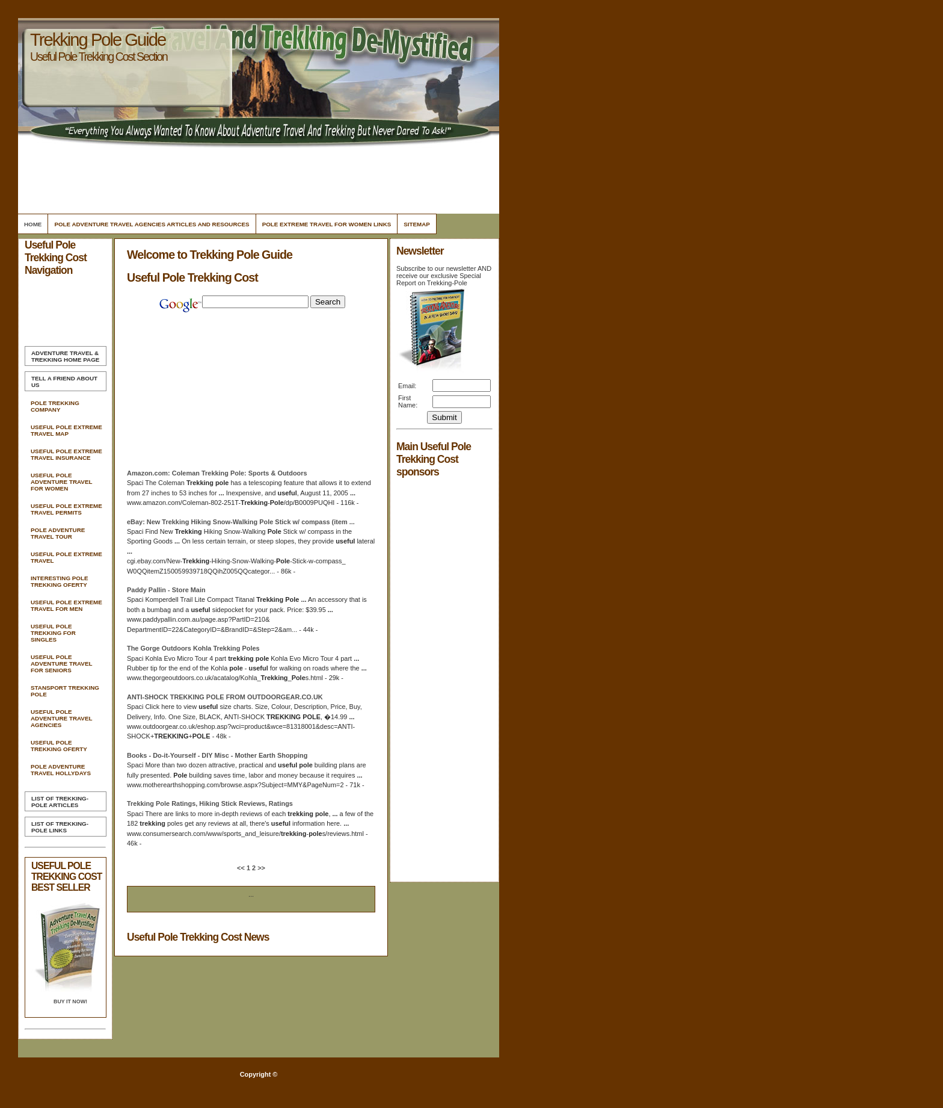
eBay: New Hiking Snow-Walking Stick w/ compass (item (241, 521)
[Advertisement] (257, 177)
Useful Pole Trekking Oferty (59, 745)
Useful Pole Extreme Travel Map (66, 430)
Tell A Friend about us (64, 381)
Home (32, 224)
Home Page (65, 356)
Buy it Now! (70, 1001)
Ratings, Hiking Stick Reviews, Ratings (210, 803)
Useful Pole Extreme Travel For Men (66, 605)
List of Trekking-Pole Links (59, 827)
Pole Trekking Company (55, 406)
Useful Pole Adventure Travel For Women (61, 482)
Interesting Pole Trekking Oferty (59, 581)
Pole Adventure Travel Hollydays (61, 769)
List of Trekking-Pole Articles (59, 801)
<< (242, 867)
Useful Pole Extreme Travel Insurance (66, 454)
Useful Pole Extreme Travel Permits (66, 509)
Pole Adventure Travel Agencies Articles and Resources (151, 224)
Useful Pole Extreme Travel (66, 557)
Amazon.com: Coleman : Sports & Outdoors (217, 473)
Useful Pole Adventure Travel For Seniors (61, 663)
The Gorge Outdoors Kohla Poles (193, 648)
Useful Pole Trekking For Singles (53, 633)
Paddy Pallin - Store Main (166, 589)
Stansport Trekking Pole (65, 691)
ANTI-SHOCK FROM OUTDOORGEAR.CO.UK (225, 697)
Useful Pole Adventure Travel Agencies (61, 718)
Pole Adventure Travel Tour (58, 533)
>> (260, 867)
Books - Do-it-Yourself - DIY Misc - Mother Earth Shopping (217, 755)
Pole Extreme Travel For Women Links (327, 224)
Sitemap (417, 224)
